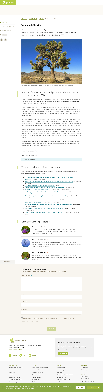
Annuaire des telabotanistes (40, 367)
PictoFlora (34, 382)
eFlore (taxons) (36, 375)
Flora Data (12, 372)
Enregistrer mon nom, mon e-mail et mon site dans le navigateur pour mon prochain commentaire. (48, 320)
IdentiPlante (35, 379)
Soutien (83, 374)
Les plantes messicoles (15, 379)
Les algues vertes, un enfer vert (34, 202)
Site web (24, 309)
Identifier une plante (14, 377)
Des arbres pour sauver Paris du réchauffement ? (40, 186)
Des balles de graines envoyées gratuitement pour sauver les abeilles (46, 196)
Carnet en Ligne (36, 370)
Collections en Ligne (37, 372)
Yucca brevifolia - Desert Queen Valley (31, 85)
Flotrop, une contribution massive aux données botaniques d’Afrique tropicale (49, 181)
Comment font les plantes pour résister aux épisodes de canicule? (45, 212)
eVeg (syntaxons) (37, 377)
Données (84, 365)
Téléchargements (86, 370)
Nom (23, 294)
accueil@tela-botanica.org (16, 349)
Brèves (4, 35)
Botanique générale (62, 370)
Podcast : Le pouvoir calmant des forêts (37, 190)
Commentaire (26, 275)
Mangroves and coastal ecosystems (36, 200)
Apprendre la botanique (15, 367)
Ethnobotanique (61, 377)
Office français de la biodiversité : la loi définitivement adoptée (44, 208)
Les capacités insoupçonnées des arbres (37, 194)
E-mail (24, 302)
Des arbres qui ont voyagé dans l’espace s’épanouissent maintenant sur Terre (49, 204)
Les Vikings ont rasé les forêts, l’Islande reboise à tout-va (42, 192)
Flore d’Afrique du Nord (63, 379)
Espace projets (61, 367)
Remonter (6, 261)
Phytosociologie (13, 382)
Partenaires (84, 376)
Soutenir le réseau (86, 379)
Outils (34, 365)
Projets (59, 365)
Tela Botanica (7, 30)
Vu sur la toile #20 (39, 253)
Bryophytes (60, 372)
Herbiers (11, 375)
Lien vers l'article (29, 159)
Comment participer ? (15, 370)
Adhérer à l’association (87, 381)
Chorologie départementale (65, 375)
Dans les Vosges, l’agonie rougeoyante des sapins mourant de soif (45, 188)
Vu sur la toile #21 (39, 240)
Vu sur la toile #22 (39, 227)
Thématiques (13, 365)
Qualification (85, 367)
